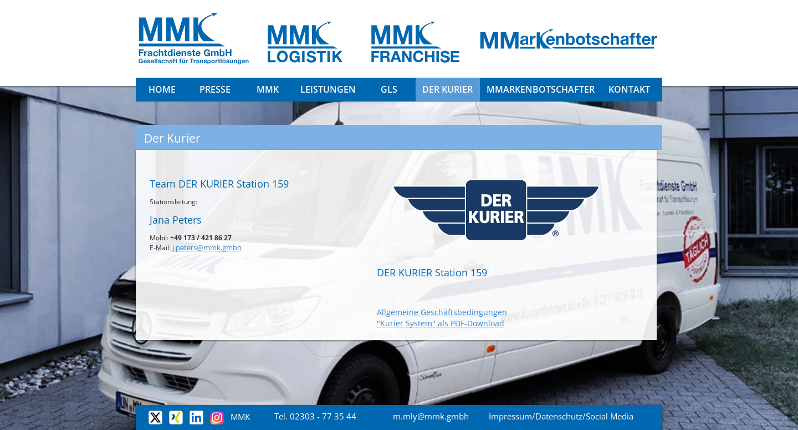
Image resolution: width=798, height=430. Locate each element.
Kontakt (629, 89)
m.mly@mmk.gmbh (431, 416)
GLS (389, 89)
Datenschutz (558, 416)
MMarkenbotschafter (541, 89)
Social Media (609, 416)
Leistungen (328, 89)
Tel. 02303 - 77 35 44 (315, 416)
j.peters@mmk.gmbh (207, 247)
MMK (268, 89)
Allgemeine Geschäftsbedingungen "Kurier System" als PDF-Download (442, 317)
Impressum (510, 416)
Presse (215, 89)
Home (162, 89)
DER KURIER (447, 89)
